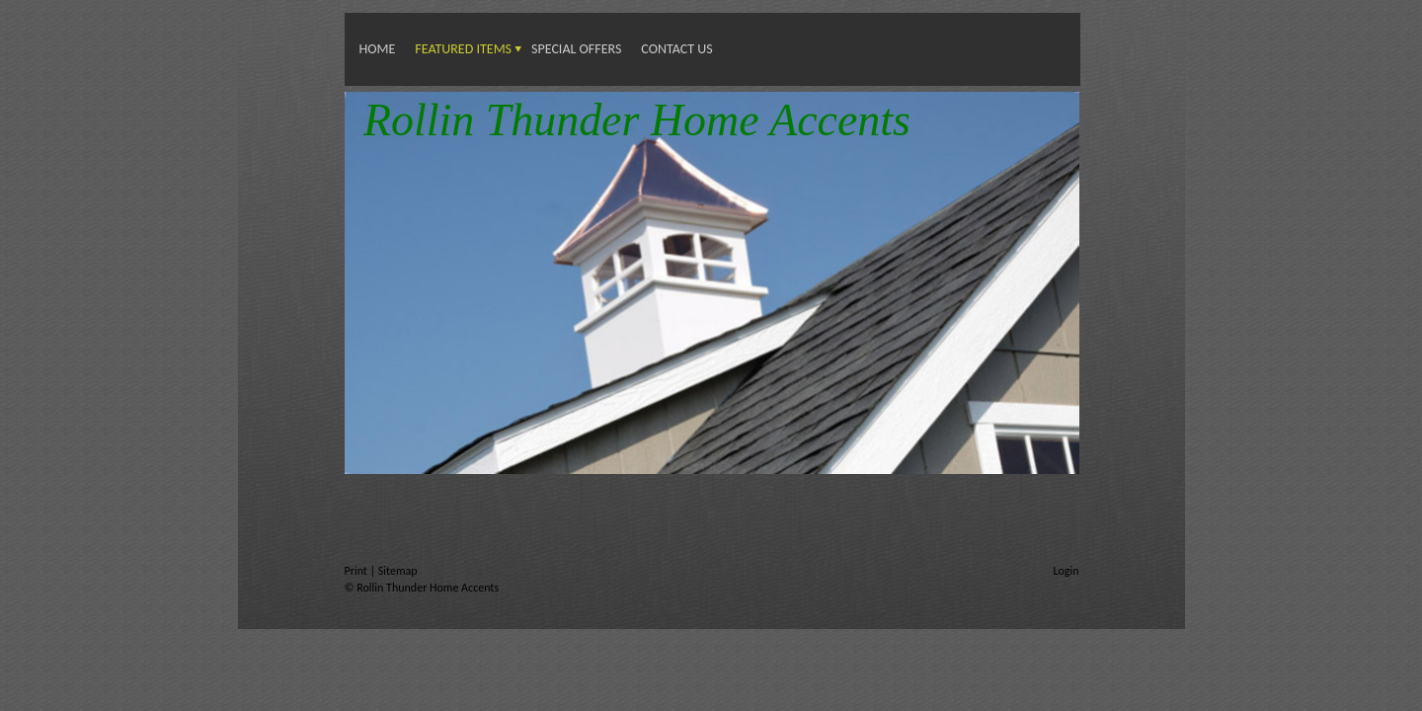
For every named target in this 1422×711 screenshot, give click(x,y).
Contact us (676, 48)
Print (357, 571)
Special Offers (576, 48)
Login (1065, 571)
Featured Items (463, 48)
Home (377, 48)
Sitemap (398, 571)
